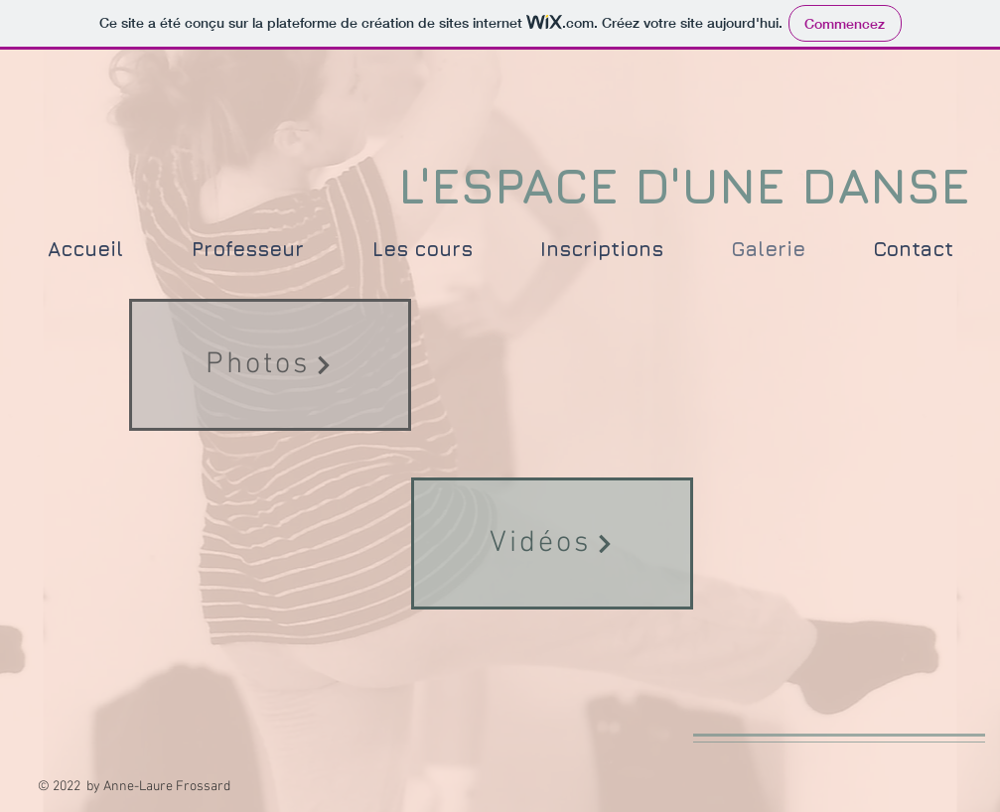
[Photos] (270, 365)
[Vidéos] (552, 543)
